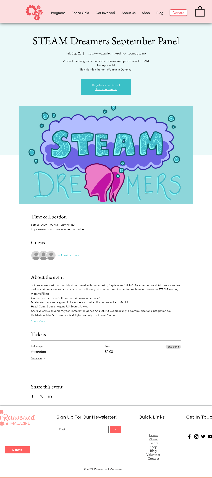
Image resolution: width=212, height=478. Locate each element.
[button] (58, 11)
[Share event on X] (41, 396)
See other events (106, 89)
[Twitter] (203, 436)
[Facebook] (189, 436)
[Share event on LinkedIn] (50, 396)
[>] (115, 429)
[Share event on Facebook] (32, 396)
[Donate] (178, 12)
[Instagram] (196, 436)
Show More (38, 321)
